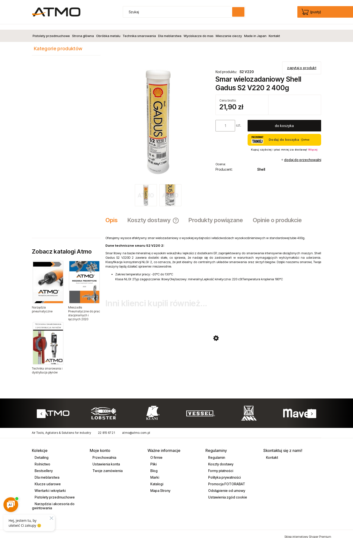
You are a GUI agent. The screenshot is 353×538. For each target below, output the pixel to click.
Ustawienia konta (106, 459)
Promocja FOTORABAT (226, 478)
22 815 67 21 (106, 427)
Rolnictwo (42, 459)
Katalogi (156, 478)
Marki (154, 472)
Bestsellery (43, 465)
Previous (41, 408)
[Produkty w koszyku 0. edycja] (311, 12)
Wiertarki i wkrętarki (50, 485)
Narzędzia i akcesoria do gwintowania (53, 500)
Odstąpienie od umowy (226, 485)
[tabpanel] (213, 253)
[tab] (114, 215)
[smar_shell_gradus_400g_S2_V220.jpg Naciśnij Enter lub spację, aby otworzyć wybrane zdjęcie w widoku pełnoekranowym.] (158, 116)
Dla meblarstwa (46, 472)
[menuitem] (51, 30)
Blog (154, 465)
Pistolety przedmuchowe (54, 492)
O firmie (156, 452)
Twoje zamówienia (107, 465)
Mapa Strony (160, 485)
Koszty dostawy (220, 459)
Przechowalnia (104, 452)
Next (311, 408)
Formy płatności (220, 465)
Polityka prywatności (224, 472)
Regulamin (216, 452)
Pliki (153, 459)
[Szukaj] (238, 12)
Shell (261, 164)
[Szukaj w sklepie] (178, 11)
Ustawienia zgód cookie (227, 492)
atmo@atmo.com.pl (136, 427)
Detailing (41, 452)
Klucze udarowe (47, 478)
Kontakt (271, 452)
